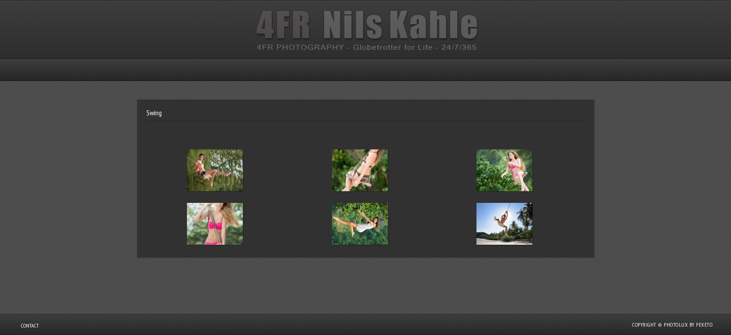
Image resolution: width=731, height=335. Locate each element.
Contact (30, 325)
